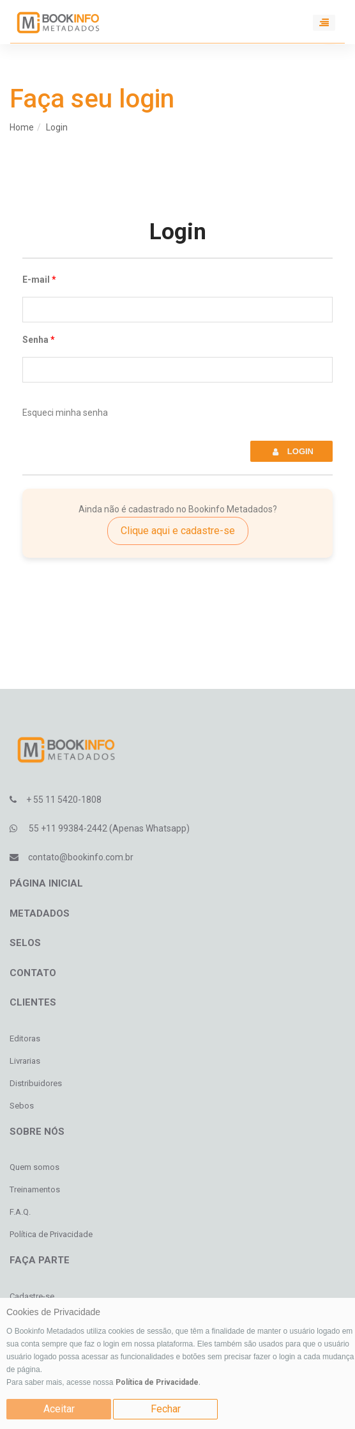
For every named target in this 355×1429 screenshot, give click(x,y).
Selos (25, 943)
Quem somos (34, 1167)
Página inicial (46, 883)
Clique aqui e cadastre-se (178, 531)
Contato (33, 973)
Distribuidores (36, 1083)
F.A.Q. (20, 1212)
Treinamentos (35, 1189)
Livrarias (25, 1061)
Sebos (22, 1105)
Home (22, 127)
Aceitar (59, 1409)
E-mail (36, 279)
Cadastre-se (32, 1296)
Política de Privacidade (157, 1382)
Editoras (25, 1038)
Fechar (166, 1409)
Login (57, 127)
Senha (35, 340)
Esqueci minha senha (65, 412)
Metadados (40, 913)
